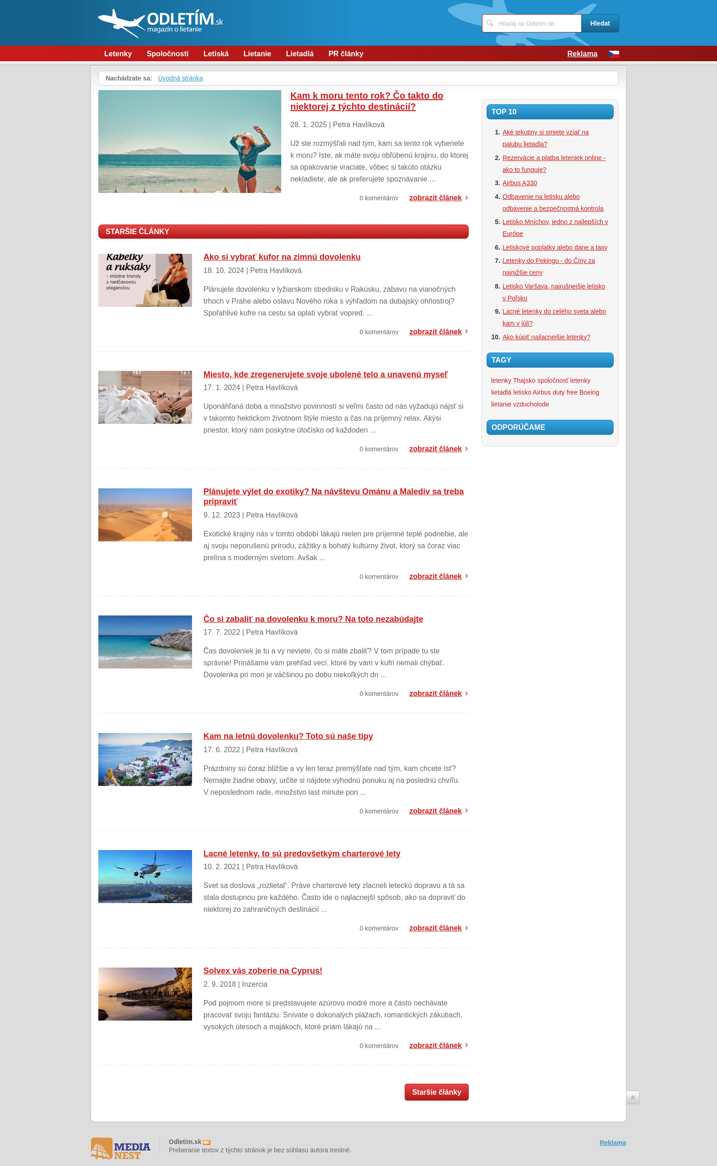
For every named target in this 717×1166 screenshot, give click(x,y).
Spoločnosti (168, 54)
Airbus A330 (520, 183)
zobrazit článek (435, 198)
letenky (580, 380)
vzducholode (531, 404)
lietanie (501, 404)
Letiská (216, 54)
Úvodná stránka (180, 78)
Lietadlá (299, 54)
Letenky (118, 54)
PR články (345, 54)
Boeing (589, 392)
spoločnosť (552, 380)
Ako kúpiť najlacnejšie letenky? (546, 337)
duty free (565, 392)
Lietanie (257, 54)
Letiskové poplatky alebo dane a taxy (555, 247)
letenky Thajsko (513, 380)
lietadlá (501, 392)
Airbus (542, 392)
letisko (522, 392)
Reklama (582, 54)
